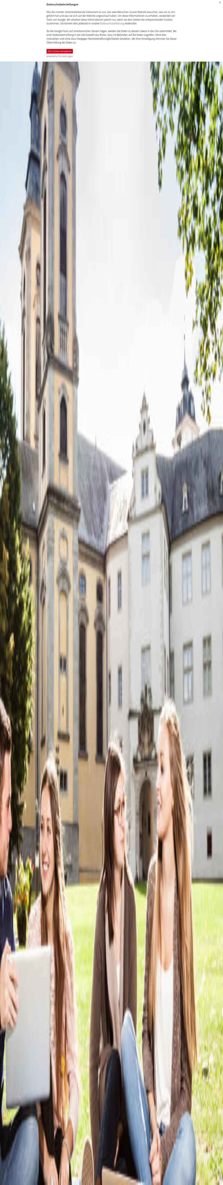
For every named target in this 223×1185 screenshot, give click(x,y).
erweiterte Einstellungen (60, 56)
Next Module (116, 1175)
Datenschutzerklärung (112, 23)
